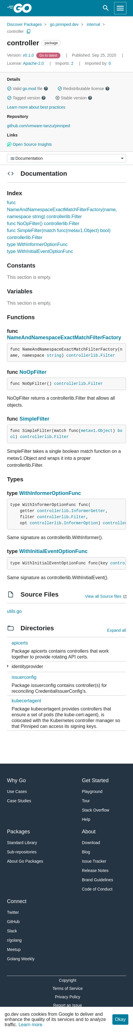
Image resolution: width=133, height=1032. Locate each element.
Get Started (95, 780)
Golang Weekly (21, 958)
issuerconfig (24, 677)
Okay (120, 1019)
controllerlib (82, 355)
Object (105, 430)
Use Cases (17, 791)
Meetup (14, 949)
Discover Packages (24, 24)
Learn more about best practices (36, 107)
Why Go (16, 780)
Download (91, 842)
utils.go (14, 611)
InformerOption (81, 523)
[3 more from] (7, 666)
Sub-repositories (22, 852)
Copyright (67, 980)
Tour (86, 800)
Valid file (27, 88)
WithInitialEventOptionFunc (53, 551)
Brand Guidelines (97, 879)
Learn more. (31, 1024)
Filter (107, 355)
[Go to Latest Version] (49, 55)
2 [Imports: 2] (64, 63)
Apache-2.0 (33, 63)
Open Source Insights (29, 144)
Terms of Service (68, 988)
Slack (12, 931)
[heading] (24, 8)
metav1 (88, 430)
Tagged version (26, 98)
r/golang (14, 940)
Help (86, 819)
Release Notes (95, 870)
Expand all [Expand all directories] (116, 630)
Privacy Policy (67, 997)
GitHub (13, 921)
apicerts (20, 642)
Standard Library (22, 842)
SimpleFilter (34, 419)
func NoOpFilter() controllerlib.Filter (43, 223)
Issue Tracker (94, 861)
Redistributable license (83, 88)
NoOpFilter (32, 372)
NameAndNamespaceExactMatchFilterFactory (64, 337)
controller (15, 31)
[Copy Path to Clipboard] (28, 31)
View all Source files (103, 596)
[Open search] (106, 8)
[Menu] (66, 158)
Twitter (13, 912)
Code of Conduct (97, 889)
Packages (18, 831)
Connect (16, 901)
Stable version (73, 98)
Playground (92, 791)
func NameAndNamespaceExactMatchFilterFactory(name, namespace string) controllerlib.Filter (62, 209)
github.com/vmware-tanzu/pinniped (38, 125)
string (54, 355)
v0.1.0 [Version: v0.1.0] (21, 55)
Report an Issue (67, 1005)
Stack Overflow (95, 810)
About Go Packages (25, 861)
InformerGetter (88, 511)
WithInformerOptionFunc (50, 493)
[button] (9, 88)
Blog (86, 852)
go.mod (29, 88)
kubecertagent (26, 700)
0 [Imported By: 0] (98, 63)
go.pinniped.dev (64, 24)
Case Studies (19, 800)
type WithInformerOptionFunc (37, 244)
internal (93, 24)
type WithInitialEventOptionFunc (40, 251)
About (89, 831)
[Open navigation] (120, 8)
